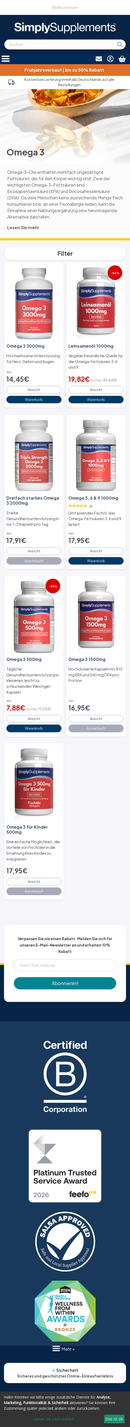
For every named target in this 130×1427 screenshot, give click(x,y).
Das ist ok (114, 1418)
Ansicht (34, 390)
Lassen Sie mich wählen (53, 1418)
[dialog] (65, 1409)
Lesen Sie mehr (23, 227)
